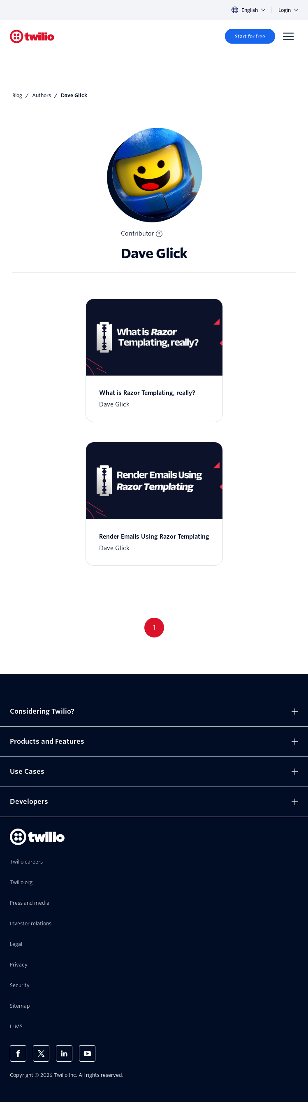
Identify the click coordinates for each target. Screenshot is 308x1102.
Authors (41, 95)
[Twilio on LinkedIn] (64, 1053)
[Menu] (288, 36)
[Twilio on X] (41, 1053)
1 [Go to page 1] (154, 627)
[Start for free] (250, 36)
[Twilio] (32, 36)
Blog (17, 95)
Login (288, 10)
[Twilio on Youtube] (87, 1053)
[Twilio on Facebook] (18, 1053)
